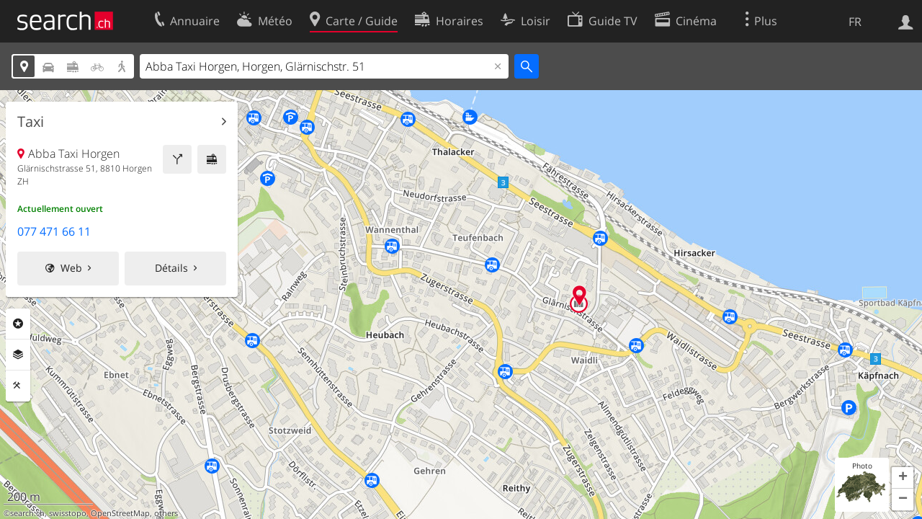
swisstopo (67, 513)
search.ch (27, 513)
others (166, 513)
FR (855, 22)
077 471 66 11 (54, 231)
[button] (902, 478)
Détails (171, 268)
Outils (18, 386)
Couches (18, 355)
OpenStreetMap (120, 513)
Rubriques (18, 324)
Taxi (30, 121)
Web (71, 268)
